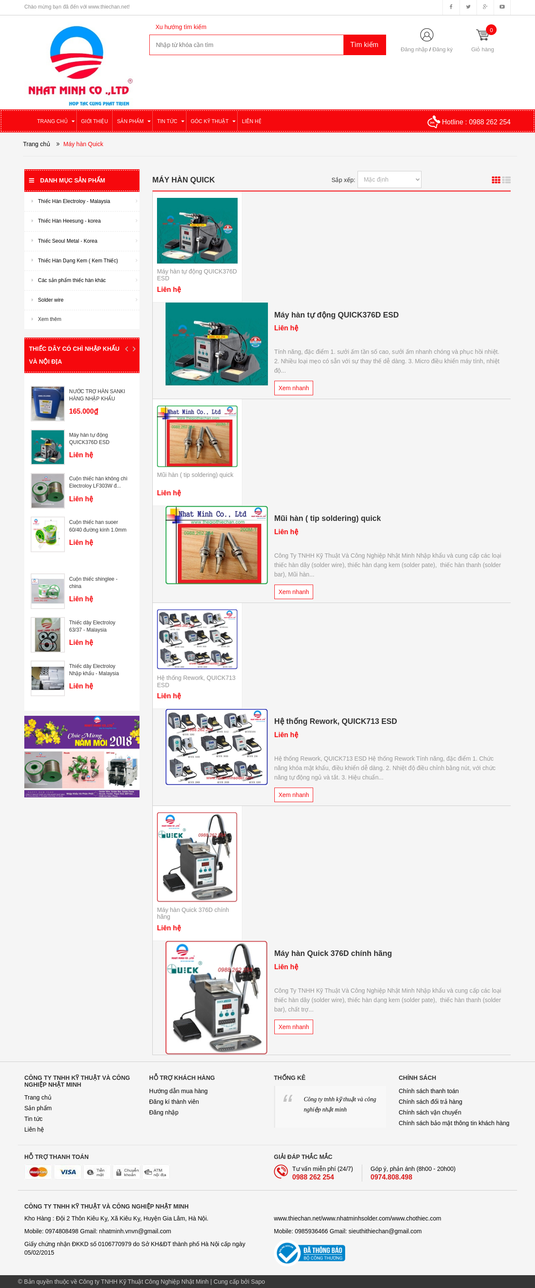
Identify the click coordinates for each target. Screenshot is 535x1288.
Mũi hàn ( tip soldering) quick (195, 474)
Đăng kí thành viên (174, 1101)
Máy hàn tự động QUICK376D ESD (336, 315)
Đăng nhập (414, 49)
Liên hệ (34, 1129)
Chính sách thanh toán (429, 1091)
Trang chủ (38, 1097)
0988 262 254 (490, 122)
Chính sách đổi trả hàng (430, 1101)
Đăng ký (442, 49)
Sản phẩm (38, 1108)
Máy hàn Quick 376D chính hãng (333, 953)
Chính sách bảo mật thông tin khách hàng (454, 1123)
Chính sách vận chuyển (430, 1112)
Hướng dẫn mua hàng (178, 1091)
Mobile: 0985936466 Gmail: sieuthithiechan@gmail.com (348, 1231)
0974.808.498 (392, 1177)
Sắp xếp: (343, 179)
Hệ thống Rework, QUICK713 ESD (335, 721)
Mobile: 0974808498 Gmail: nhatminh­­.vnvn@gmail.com (97, 1231)
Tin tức (33, 1118)
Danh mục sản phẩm (67, 180)
